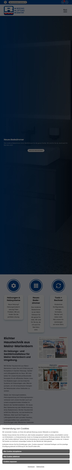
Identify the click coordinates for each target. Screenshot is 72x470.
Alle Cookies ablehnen (11, 456)
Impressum (31, 466)
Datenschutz (40, 466)
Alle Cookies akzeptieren (12, 451)
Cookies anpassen (10, 462)
